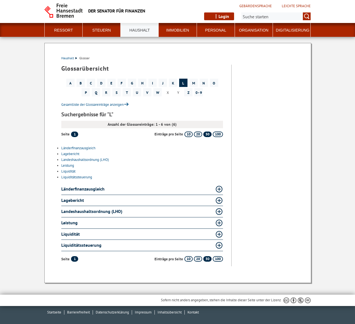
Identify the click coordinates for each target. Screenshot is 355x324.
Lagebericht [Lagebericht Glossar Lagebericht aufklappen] (72, 200)
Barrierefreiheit (78, 312)
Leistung (67, 165)
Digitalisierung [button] (293, 30)
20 (198, 134)
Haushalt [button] (140, 30)
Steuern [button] (101, 30)
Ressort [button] (63, 30)
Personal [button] (215, 30)
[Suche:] (276, 16)
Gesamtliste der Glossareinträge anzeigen (92, 104)
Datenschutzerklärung (112, 312)
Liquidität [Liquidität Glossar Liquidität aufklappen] (70, 234)
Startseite (54, 312)
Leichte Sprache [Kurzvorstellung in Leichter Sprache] (296, 6)
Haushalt (69, 58)
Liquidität (68, 171)
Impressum (143, 312)
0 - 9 (199, 92)
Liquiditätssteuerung (76, 177)
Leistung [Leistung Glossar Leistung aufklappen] (69, 222)
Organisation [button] (253, 30)
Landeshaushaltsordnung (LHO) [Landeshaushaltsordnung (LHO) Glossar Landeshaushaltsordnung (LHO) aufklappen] (91, 211)
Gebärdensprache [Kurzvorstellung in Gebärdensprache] (255, 6)
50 (207, 134)
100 (218, 134)
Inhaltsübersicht (170, 312)
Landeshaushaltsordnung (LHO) (85, 159)
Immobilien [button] (177, 30)
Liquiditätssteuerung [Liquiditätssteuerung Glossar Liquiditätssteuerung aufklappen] (81, 245)
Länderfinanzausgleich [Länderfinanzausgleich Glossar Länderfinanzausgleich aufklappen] (83, 189)
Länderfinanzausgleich (78, 148)
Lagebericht (70, 153)
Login (224, 16)
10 (189, 134)
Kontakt (193, 312)
